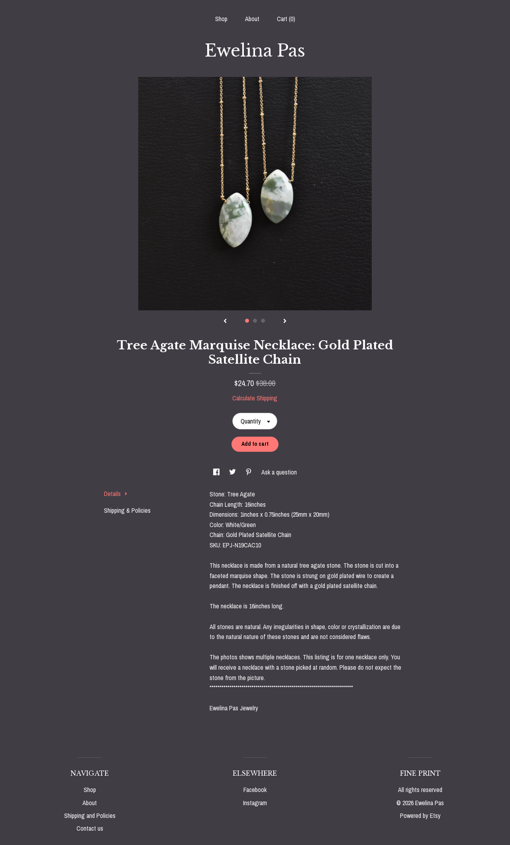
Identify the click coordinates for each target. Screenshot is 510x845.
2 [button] (255, 321)
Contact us (89, 828)
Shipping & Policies (127, 510)
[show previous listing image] (225, 321)
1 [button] (247, 321)
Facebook (255, 789)
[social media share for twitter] (233, 472)
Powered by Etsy (420, 815)
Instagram (255, 802)
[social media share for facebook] (217, 472)
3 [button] (263, 321)
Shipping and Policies (90, 815)
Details (116, 493)
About (252, 18)
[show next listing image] (285, 321)
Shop (221, 18)
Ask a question (279, 472)
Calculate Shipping (254, 398)
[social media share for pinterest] (249, 472)
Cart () (286, 18)
